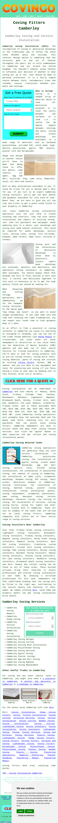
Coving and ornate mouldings (45, 134)
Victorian (15, 179)
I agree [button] (20, 811)
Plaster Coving (36, 749)
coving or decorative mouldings (38, 49)
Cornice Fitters (30, 741)
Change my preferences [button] (26, 815)
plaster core (9, 151)
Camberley (7, 392)
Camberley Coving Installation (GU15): (25, 46)
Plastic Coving (45, 735)
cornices (47, 237)
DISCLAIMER (50, 16)
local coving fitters (27, 514)
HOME (18, 16)
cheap (11, 312)
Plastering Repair (28, 758)
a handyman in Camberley (30, 684)
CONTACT (40, 16)
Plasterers (6, 799)
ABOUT (32, 16)
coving (42, 564)
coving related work (13, 508)
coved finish (45, 203)
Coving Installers (36, 727)
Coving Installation (23, 712)
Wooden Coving (46, 721)
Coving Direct (26, 362)
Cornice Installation (34, 715)
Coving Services (31, 732)
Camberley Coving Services (23, 601)
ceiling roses (18, 234)
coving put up (10, 75)
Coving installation (14, 389)
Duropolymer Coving (13, 747)
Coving (16, 715)
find (11, 530)
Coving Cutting (27, 721)
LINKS (25, 16)
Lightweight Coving (12, 727)
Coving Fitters (10, 741)
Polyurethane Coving (42, 747)
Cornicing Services (24, 718)
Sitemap (4, 797)
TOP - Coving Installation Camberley (22, 773)
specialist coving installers (19, 270)
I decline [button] (29, 811)
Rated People (45, 337)
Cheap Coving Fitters (41, 738)
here (34, 590)
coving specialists (45, 414)
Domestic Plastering (31, 755)
